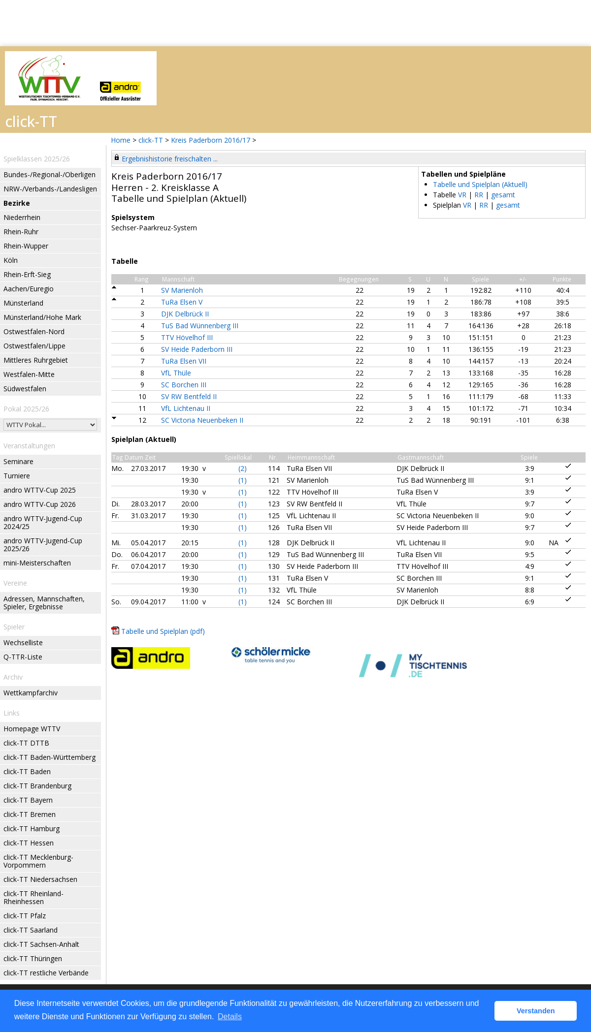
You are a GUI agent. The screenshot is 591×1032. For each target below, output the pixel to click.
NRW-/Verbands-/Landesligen (50, 188)
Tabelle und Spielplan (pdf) (163, 631)
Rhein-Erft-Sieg (27, 274)
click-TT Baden (27, 771)
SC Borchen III (183, 384)
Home (121, 140)
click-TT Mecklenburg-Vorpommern (38, 861)
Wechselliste (23, 642)
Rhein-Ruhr (20, 231)
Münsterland (23, 303)
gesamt (503, 194)
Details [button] (230, 1016)
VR (462, 194)
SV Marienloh (182, 290)
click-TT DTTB (26, 743)
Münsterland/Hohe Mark (42, 317)
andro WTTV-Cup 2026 (39, 504)
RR (478, 194)
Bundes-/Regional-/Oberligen (49, 174)
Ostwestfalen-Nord (34, 331)
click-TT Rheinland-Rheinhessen (33, 897)
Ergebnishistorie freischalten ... (170, 158)
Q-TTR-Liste (22, 656)
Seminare (18, 461)
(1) (242, 480)
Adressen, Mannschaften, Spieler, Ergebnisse (44, 602)
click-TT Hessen (28, 842)
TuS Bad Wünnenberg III (199, 325)
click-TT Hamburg (31, 828)
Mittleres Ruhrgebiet (35, 360)
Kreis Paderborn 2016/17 (211, 140)
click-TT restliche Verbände (46, 972)
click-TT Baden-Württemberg (49, 757)
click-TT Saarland (30, 930)
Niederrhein (21, 217)
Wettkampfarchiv (30, 692)
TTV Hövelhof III (187, 337)
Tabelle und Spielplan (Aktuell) (480, 184)
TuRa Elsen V (181, 302)
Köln (10, 260)
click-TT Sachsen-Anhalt (41, 944)
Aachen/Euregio (28, 288)
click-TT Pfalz (24, 915)
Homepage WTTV (31, 728)
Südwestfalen (24, 388)
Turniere (16, 475)
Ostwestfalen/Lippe (34, 345)
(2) (242, 468)
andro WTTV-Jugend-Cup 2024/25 (42, 522)
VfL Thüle (176, 372)
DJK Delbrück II (185, 313)
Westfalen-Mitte (29, 374)
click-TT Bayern (28, 800)
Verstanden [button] (536, 1011)
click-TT (150, 140)
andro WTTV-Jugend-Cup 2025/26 (42, 544)
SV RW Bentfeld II (189, 396)
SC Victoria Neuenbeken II (202, 420)
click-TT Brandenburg (37, 785)
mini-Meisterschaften (37, 562)
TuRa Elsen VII (183, 361)
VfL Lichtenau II (185, 408)
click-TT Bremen (29, 814)
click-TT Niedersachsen (40, 879)
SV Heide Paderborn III (196, 349)
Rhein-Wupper (25, 245)
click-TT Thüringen (32, 958)
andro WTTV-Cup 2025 (39, 490)
